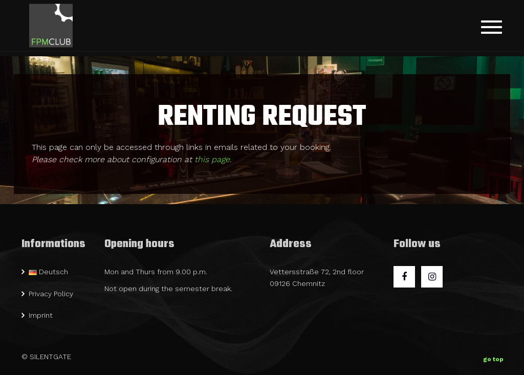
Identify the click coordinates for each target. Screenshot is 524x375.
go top (493, 357)
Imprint (41, 315)
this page (212, 159)
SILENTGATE (50, 356)
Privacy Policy (51, 294)
